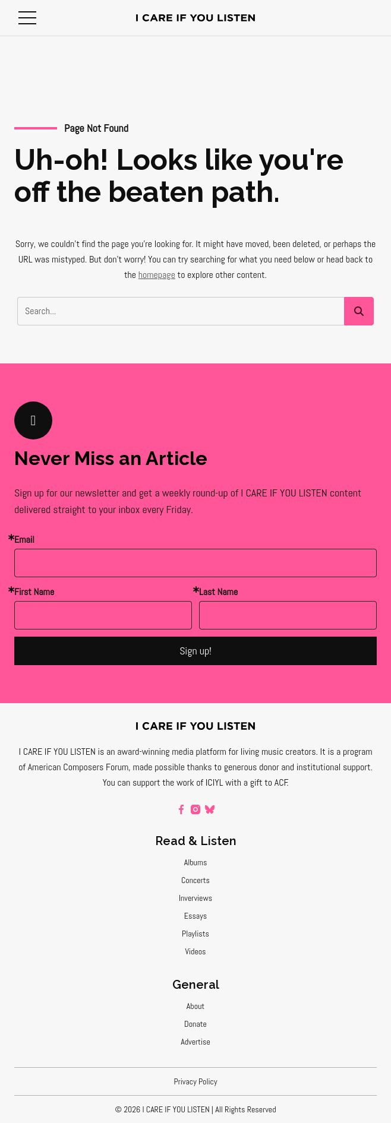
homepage (156, 274)
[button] (27, 18)
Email (24, 539)
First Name (34, 592)
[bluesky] (210, 809)
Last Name (218, 592)
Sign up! (195, 650)
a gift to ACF (266, 782)
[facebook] (181, 809)
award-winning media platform (171, 751)
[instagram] (195, 809)
